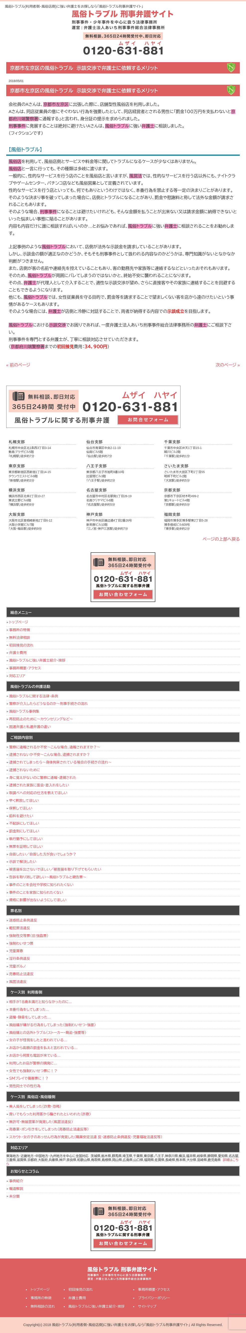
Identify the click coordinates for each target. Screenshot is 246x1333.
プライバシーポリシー (154, 1298)
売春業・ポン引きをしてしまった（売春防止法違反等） (49, 1129)
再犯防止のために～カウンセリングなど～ (41, 719)
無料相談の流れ (43, 1306)
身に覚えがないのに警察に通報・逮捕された (42, 778)
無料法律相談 (19, 638)
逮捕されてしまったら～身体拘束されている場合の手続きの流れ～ (60, 762)
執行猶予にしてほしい (26, 839)
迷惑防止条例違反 (23, 920)
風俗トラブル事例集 (24, 711)
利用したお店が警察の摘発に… (33, 1063)
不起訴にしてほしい (24, 823)
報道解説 (16, 1189)
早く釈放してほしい (24, 801)
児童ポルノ (17, 966)
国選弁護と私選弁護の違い (30, 727)
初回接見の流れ (21, 645)
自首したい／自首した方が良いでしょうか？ (42, 854)
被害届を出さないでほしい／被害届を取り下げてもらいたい (55, 869)
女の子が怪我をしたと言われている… (38, 1040)
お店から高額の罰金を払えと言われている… (43, 1048)
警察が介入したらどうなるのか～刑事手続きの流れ (48, 704)
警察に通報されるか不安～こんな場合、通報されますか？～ (54, 747)
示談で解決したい (22, 862)
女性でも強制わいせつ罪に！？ (33, 1071)
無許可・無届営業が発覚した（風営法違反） (41, 1122)
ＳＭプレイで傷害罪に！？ (29, 1078)
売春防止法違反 (21, 974)
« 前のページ (18, 365)
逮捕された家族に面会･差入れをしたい (39, 785)
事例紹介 (16, 1181)
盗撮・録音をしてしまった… (30, 1017)
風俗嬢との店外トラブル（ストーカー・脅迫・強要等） (47, 1033)
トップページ (18, 622)
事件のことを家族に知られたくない (36, 892)
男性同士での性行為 (25, 1086)
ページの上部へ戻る (221, 539)
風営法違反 (18, 982)
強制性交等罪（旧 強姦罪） (29, 936)
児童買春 (16, 951)
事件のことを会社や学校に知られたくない (41, 885)
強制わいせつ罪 (21, 943)
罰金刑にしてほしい (24, 831)
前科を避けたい (21, 816)
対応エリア (17, 676)
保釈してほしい (20, 808)
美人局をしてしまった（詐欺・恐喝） (35, 1106)
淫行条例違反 (19, 959)
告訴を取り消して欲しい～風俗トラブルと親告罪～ (47, 877)
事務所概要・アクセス (25, 668)
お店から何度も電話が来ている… (35, 1055)
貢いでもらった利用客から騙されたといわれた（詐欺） (50, 1114)
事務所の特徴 (19, 630)
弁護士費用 (18, 653)
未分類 (14, 1196)
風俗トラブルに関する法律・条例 (33, 696)
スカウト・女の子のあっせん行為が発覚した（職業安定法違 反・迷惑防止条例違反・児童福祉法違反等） (85, 1137)
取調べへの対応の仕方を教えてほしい (38, 793)
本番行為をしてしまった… (29, 1009)
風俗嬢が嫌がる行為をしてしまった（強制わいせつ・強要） (52, 1025)
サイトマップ (147, 1306)
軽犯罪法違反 (19, 928)
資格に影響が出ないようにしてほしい (37, 900)
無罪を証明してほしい (26, 846)
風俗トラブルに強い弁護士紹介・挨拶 (37, 660)
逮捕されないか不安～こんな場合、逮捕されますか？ (49, 755)
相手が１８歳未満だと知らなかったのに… (40, 1002)
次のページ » (228, 365)
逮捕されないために (24, 770)
